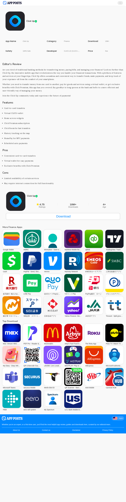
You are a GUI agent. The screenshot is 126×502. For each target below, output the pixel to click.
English (118, 418)
